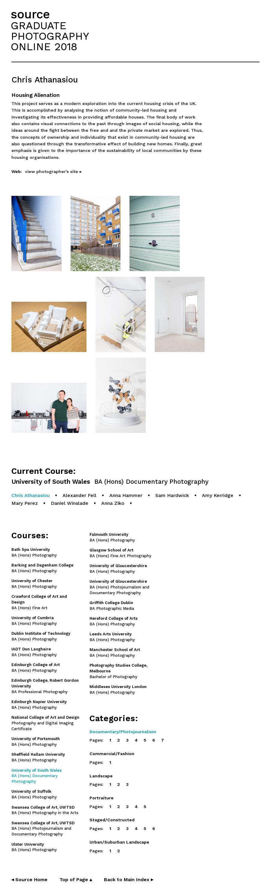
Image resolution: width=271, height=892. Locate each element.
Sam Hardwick (172, 495)
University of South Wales (110, 481)
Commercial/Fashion (112, 753)
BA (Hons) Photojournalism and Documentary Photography (119, 587)
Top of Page (75, 879)
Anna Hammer (125, 495)
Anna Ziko (112, 503)
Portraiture (102, 797)
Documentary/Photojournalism (123, 731)
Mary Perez (24, 503)
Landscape (101, 775)
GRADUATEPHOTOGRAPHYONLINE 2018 (50, 36)
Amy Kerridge (217, 495)
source (30, 14)
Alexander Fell (79, 495)
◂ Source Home (29, 879)
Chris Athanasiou (30, 495)
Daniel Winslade (69, 503)
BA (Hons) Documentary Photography (36, 776)
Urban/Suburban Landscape (119, 842)
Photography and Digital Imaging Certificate (45, 723)
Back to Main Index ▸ (128, 879)
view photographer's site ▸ (53, 171)
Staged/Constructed (112, 819)
